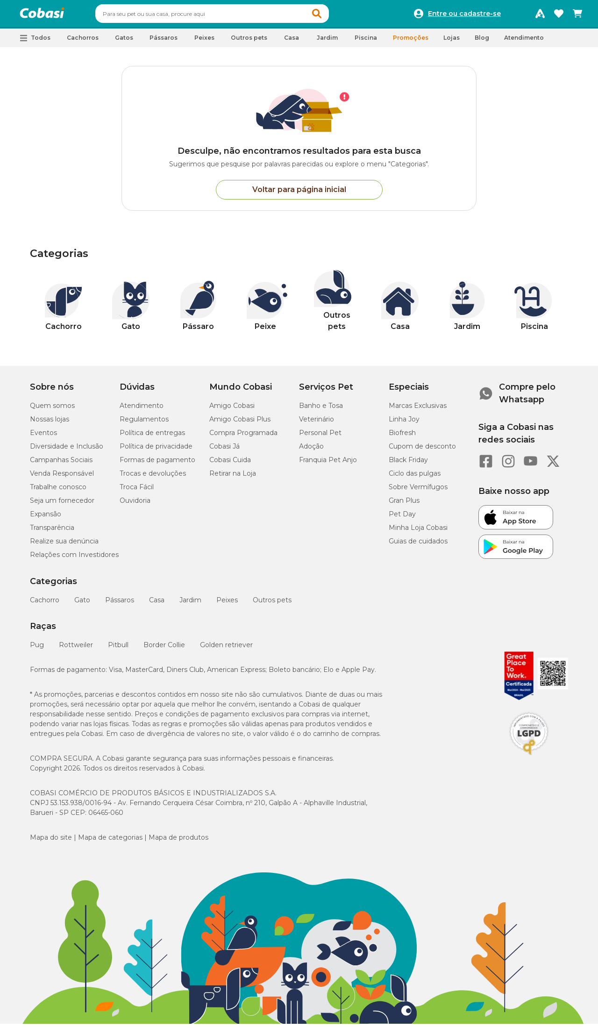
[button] (334, 16)
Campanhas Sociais (61, 464)
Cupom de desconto (422, 450)
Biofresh (402, 437)
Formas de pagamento (157, 464)
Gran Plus (404, 504)
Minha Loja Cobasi (418, 532)
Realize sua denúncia (64, 545)
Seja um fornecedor (62, 504)
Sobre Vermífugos (418, 491)
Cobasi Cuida (230, 464)
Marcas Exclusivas (418, 410)
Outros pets (272, 604)
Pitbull (118, 649)
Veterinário (316, 423)
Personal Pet (320, 437)
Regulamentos (144, 423)
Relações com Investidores (74, 559)
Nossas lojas (49, 423)
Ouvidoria (135, 504)
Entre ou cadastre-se (464, 16)
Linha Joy (404, 423)
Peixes (227, 604)
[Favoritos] (558, 15)
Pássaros (119, 604)
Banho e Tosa (321, 410)
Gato (82, 604)
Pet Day (402, 518)
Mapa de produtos (178, 841)
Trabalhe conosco (58, 491)
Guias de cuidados (418, 545)
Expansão (45, 518)
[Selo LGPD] (529, 759)
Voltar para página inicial (299, 193)
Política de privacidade (156, 450)
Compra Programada (243, 437)
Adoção (311, 450)
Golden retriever (226, 649)
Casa (156, 604)
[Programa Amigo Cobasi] (540, 15)
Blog (482, 41)
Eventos (43, 437)
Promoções (410, 41)
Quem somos (52, 410)
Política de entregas (152, 437)
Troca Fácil (137, 491)
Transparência (52, 532)
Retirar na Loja (232, 477)
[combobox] (230, 16)
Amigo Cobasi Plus (240, 423)
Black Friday (408, 464)
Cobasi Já (224, 450)
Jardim (190, 604)
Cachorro (44, 604)
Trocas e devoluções (153, 477)
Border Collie (164, 649)
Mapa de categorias (110, 841)
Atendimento (524, 41)
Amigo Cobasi (232, 410)
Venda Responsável (62, 477)
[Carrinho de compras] (577, 15)
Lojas (451, 41)
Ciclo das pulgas (415, 477)
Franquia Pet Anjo (328, 464)
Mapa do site (51, 841)
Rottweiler (76, 649)
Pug (37, 649)
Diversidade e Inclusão (66, 450)
